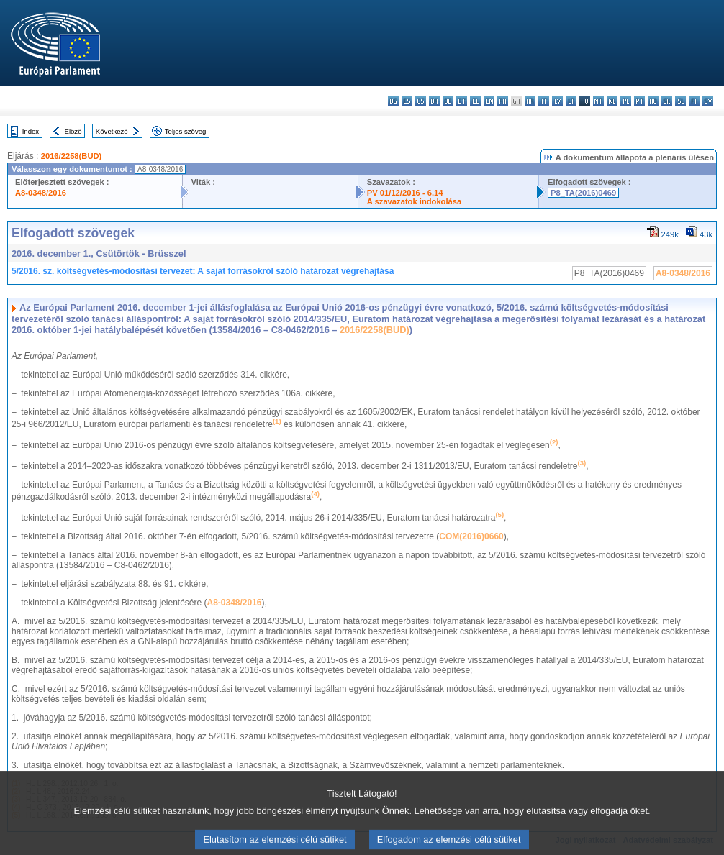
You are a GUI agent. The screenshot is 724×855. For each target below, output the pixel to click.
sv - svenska (707, 101)
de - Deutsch (448, 101)
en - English (489, 101)
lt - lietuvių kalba (571, 101)
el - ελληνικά (475, 101)
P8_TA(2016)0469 (583, 192)
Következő (112, 131)
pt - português (639, 101)
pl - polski (625, 101)
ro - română (653, 101)
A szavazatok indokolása (414, 201)
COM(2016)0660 (471, 536)
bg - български (393, 101)
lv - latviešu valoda (557, 101)
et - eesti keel (461, 101)
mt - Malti (598, 101)
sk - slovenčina (666, 101)
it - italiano (543, 101)
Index (30, 131)
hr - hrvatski (530, 101)
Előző (73, 131)
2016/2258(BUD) (71, 156)
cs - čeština (420, 101)
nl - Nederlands (612, 101)
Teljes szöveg (186, 131)
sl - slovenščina (680, 101)
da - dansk (434, 101)
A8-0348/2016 (40, 192)
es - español (407, 101)
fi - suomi (694, 101)
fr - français (502, 101)
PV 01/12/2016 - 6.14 (405, 192)
